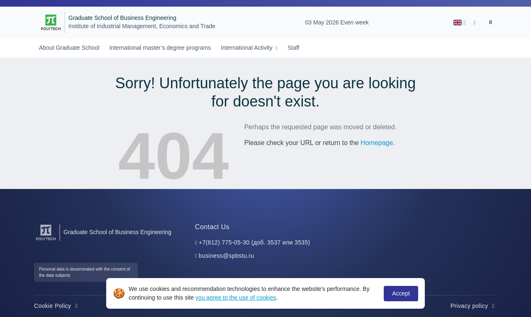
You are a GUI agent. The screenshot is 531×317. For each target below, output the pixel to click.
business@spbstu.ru (226, 255)
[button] (459, 22)
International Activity (247, 47)
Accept (401, 293)
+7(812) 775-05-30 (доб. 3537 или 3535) (254, 242)
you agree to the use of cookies (235, 297)
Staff (293, 47)
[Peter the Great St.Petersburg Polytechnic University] (51, 22)
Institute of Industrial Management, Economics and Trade (141, 26)
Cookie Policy (57, 305)
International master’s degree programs (160, 47)
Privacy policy (474, 305)
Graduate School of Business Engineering (122, 18)
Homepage (376, 142)
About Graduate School (69, 47)
